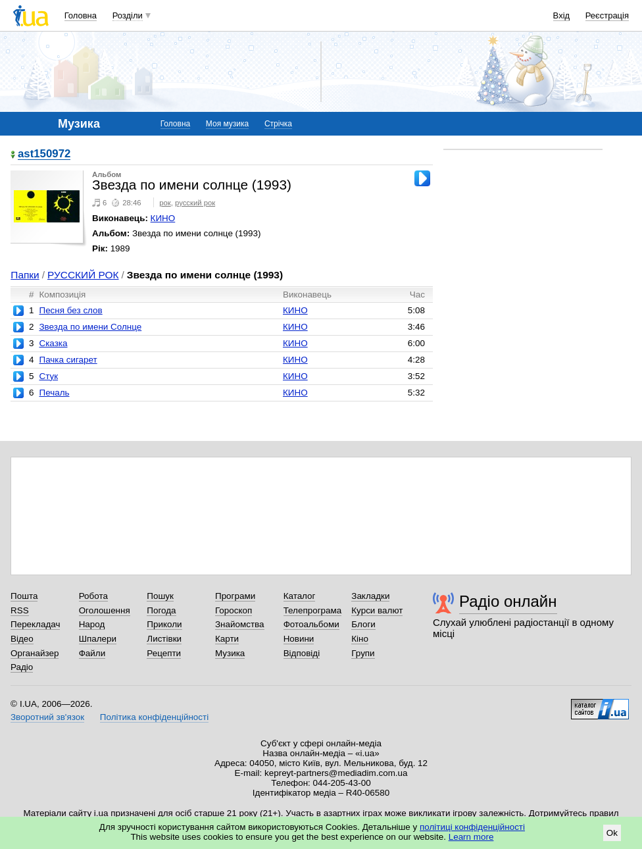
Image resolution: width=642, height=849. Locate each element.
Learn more (471, 837)
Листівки (164, 639)
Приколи (164, 624)
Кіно (359, 639)
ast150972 (44, 154)
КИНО (163, 218)
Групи (362, 653)
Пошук (160, 596)
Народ (92, 624)
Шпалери (97, 639)
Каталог (300, 596)
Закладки (370, 596)
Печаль (54, 393)
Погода (161, 610)
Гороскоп (233, 610)
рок (164, 203)
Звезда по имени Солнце (90, 327)
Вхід (561, 15)
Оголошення (104, 610)
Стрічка (278, 123)
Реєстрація (607, 15)
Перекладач (35, 624)
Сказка (53, 343)
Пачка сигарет (68, 360)
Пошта (24, 596)
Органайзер (35, 653)
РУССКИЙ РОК (83, 274)
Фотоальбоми (311, 624)
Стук (48, 376)
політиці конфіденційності (472, 827)
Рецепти (164, 653)
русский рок (195, 203)
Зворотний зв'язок (47, 717)
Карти (227, 639)
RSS (20, 610)
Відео (22, 639)
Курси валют (377, 610)
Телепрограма (313, 610)
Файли (92, 653)
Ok (612, 833)
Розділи (127, 15)
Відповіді (302, 653)
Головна (80, 15)
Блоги (363, 624)
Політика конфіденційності (154, 717)
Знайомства (239, 624)
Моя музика (227, 123)
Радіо (22, 667)
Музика (230, 653)
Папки (25, 274)
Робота (93, 596)
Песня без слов (70, 310)
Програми (235, 596)
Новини (299, 639)
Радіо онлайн (508, 601)
